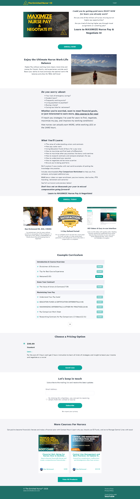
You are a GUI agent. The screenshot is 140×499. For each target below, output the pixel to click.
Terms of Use (109, 488)
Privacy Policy (109, 490)
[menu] (114, 3)
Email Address (51, 389)
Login (115, 3)
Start (100, 266)
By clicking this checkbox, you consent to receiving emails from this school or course (69, 399)
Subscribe (70, 405)
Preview (99, 276)
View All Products (70, 479)
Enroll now (70, 368)
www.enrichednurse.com (31, 490)
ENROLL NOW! (70, 47)
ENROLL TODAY (70, 199)
